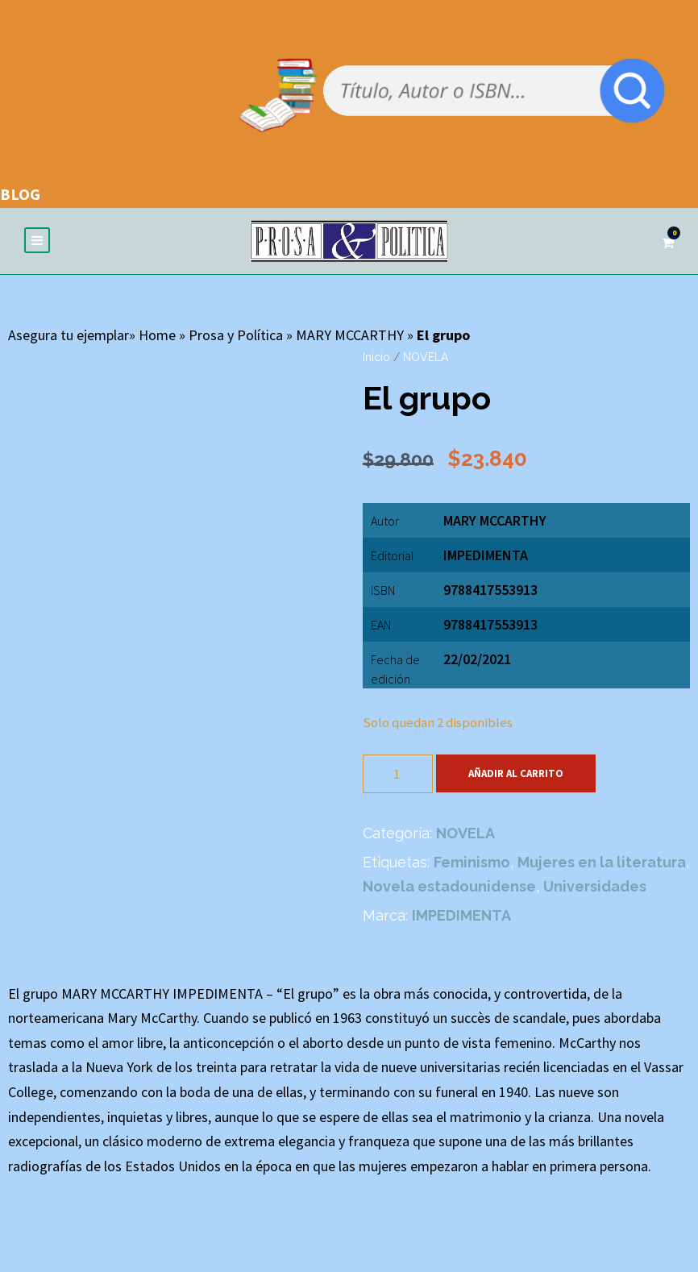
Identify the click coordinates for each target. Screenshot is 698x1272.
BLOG (20, 194)
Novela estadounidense (449, 887)
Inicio (376, 357)
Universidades (594, 887)
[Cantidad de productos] (398, 774)
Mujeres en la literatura (601, 862)
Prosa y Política (236, 335)
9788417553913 (490, 625)
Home (157, 335)
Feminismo (472, 862)
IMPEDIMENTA (485, 556)
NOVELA (425, 357)
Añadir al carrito (515, 774)
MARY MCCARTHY (350, 335)
